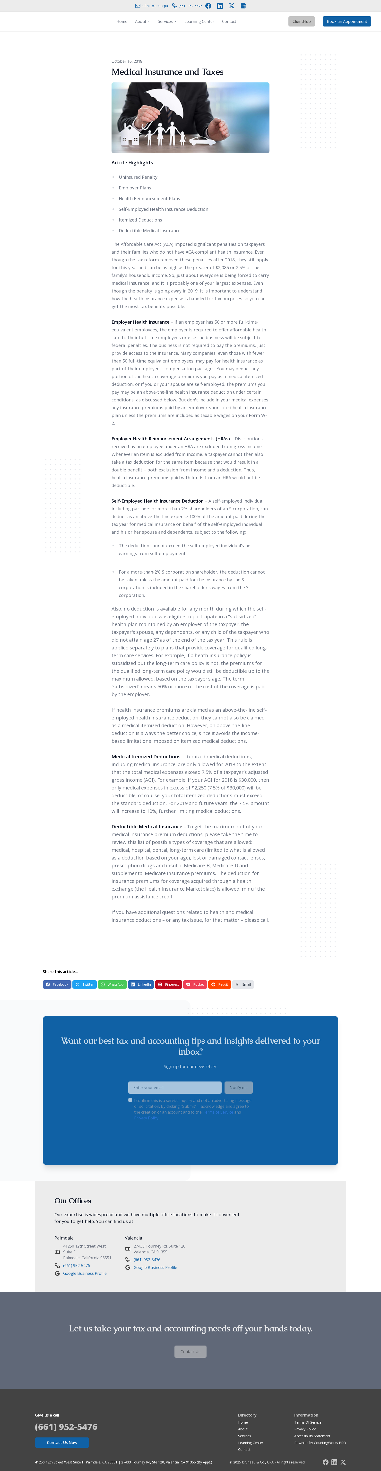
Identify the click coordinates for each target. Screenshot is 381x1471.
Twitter (85, 984)
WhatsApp (112, 984)
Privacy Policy (305, 1429)
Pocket (195, 984)
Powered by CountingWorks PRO (320, 1442)
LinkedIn (141, 984)
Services (244, 1436)
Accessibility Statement (312, 1436)
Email (243, 984)
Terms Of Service (307, 1422)
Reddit (219, 984)
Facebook (57, 984)
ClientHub (302, 21)
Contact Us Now (62, 1442)
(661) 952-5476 (76, 1265)
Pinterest (168, 984)
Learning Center (250, 1442)
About (243, 1429)
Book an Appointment (347, 21)
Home (243, 1422)
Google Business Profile (85, 1273)
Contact (244, 1449)
